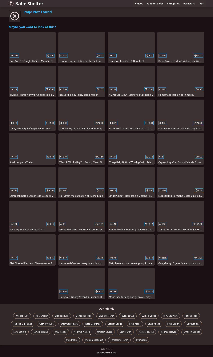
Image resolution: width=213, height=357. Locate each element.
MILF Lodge (61, 331)
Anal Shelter (42, 315)
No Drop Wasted (82, 331)
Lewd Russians (40, 331)
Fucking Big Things (23, 323)
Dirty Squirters (170, 315)
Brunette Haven (106, 315)
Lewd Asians (154, 323)
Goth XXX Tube (46, 323)
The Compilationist (94, 339)
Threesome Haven (119, 339)
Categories (173, 3)
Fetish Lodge (191, 315)
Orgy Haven (125, 331)
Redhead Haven (168, 331)
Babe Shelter (26, 3)
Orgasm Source (104, 331)
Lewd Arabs (135, 323)
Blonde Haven (62, 315)
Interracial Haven (69, 323)
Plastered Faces (146, 331)
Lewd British (173, 323)
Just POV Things (92, 323)
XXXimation (141, 339)
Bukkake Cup (128, 315)
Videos (139, 3)
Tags (201, 3)
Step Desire (71, 339)
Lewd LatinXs (19, 331)
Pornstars (189, 3)
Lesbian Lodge (115, 323)
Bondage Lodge (83, 315)
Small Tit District (192, 331)
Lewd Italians (193, 323)
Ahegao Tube (22, 315)
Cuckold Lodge (149, 315)
